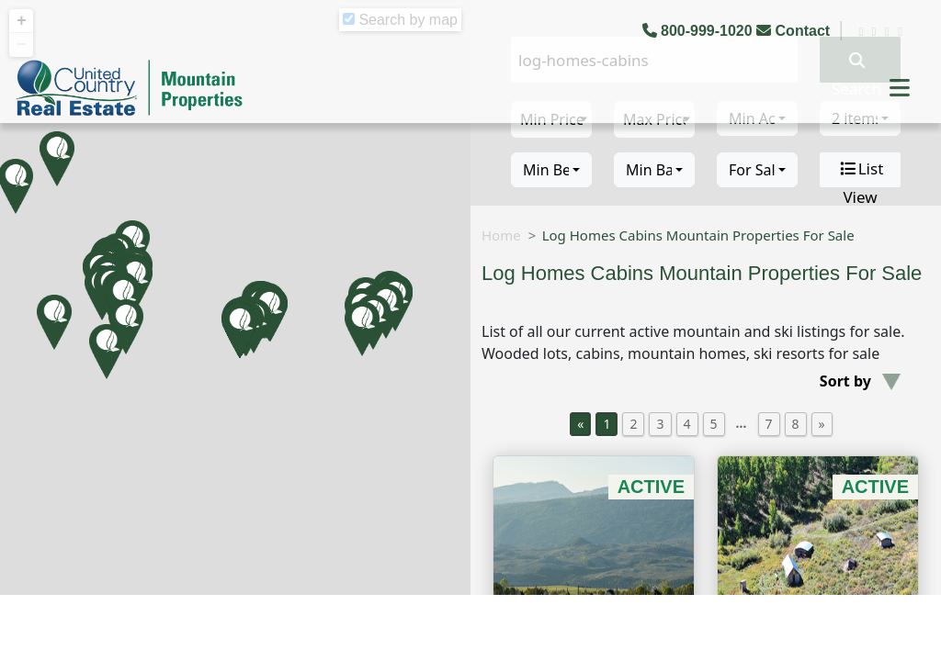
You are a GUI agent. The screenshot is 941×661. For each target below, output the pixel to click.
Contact (794, 31)
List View (860, 169)
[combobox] (551, 169)
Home (501, 235)
